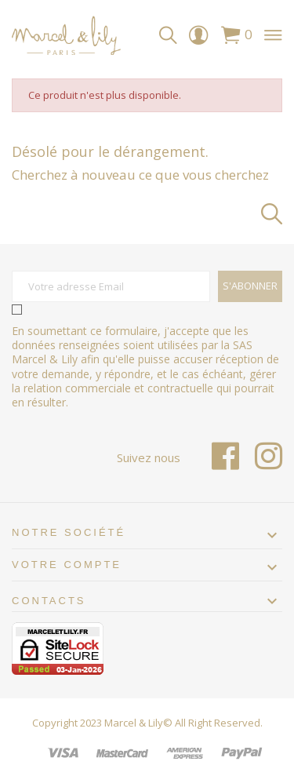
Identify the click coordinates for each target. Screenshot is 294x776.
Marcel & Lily (133, 723)
